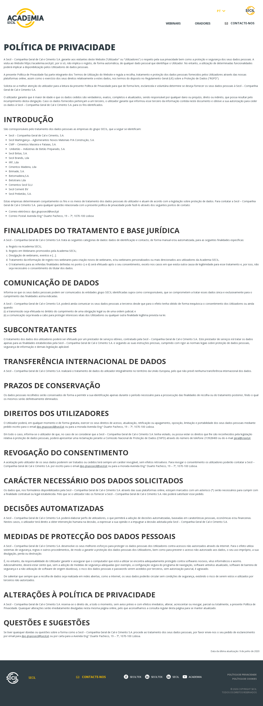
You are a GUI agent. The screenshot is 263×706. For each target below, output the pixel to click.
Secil (32, 678)
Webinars (173, 23)
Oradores (202, 23)
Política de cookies (244, 678)
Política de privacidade (242, 674)
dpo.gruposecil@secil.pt (45, 211)
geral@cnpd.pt (242, 438)
